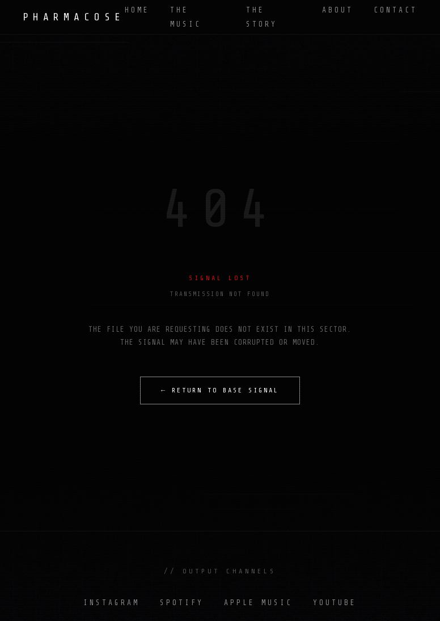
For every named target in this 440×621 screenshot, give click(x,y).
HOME (137, 10)
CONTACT (395, 10)
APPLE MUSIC (258, 602)
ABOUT (337, 10)
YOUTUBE (335, 602)
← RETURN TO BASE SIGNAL (220, 390)
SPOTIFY (182, 602)
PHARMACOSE (74, 17)
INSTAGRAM (111, 602)
